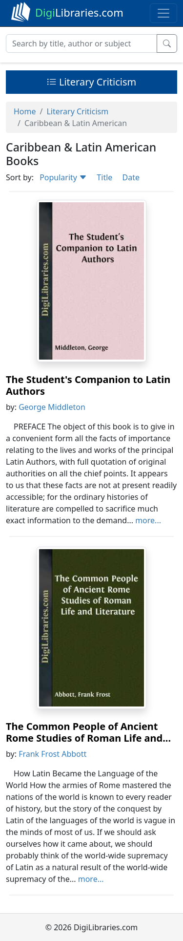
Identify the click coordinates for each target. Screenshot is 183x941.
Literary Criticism (92, 81)
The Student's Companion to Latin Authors (88, 385)
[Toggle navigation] (163, 13)
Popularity (63, 177)
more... (148, 520)
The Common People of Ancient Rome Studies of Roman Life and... (88, 732)
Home (25, 111)
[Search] (81, 43)
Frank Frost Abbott (52, 754)
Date (130, 177)
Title (104, 177)
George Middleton (52, 407)
